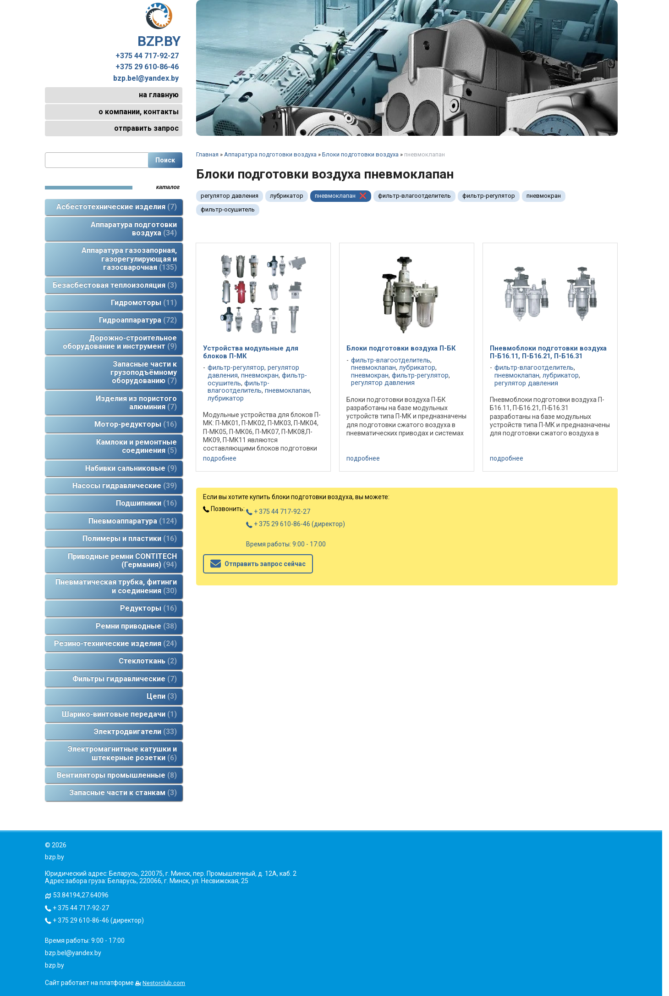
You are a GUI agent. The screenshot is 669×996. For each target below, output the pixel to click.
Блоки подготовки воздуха (360, 154)
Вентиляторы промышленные (117, 775)
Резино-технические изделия (115, 643)
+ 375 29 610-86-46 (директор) (295, 524)
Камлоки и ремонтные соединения (136, 446)
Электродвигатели (135, 731)
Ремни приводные (136, 626)
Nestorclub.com (164, 982)
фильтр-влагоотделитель (414, 195)
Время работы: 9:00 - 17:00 (286, 544)
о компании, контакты (139, 111)
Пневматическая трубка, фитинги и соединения (116, 586)
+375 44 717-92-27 (147, 56)
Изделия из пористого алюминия (136, 402)
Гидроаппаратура (138, 320)
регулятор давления (229, 195)
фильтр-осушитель (228, 209)
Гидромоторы (144, 302)
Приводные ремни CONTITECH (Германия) (122, 560)
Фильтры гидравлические (124, 678)
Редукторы (148, 608)
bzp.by (54, 965)
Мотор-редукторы (135, 424)
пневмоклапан (335, 195)
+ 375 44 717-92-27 (278, 511)
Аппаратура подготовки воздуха (134, 228)
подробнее (219, 458)
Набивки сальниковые (131, 468)
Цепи (162, 696)
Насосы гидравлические (124, 485)
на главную (159, 94)
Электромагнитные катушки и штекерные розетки (122, 753)
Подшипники (146, 503)
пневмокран (543, 195)
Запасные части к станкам (123, 792)
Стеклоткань (148, 661)
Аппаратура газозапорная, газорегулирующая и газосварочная (129, 259)
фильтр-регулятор (488, 195)
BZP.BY (159, 25)
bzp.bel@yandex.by (146, 78)
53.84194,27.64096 (81, 895)
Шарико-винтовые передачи (119, 714)
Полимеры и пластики (129, 538)
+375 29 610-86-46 (147, 67)
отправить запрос (146, 128)
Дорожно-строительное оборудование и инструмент (120, 342)
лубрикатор (286, 195)
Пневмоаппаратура (132, 521)
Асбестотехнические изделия (116, 206)
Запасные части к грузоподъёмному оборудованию (143, 372)
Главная (207, 154)
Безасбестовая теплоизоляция (115, 285)
